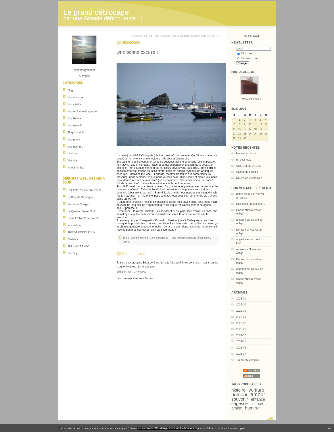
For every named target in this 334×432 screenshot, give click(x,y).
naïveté (192, 237)
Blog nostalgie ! (76, 132)
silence (257, 404)
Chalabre (72, 239)
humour (239, 394)
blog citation (74, 104)
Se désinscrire (247, 58)
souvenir (239, 399)
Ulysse (240, 210)
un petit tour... (244, 159)
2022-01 (241, 329)
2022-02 (241, 323)
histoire (238, 390)
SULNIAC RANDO (78, 246)
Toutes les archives (247, 359)
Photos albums (243, 72)
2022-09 (241, 310)
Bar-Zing (72, 253)
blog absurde (75, 97)
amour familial (75, 167)
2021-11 (241, 341)
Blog (70, 90)
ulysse (240, 249)
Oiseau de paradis (247, 171)
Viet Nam (72, 160)
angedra (241, 219)
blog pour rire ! (75, 146)
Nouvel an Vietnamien (249, 178)
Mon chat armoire (251, 99)
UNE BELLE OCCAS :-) (250, 165)
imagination (204, 237)
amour (258, 394)
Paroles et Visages (78, 204)
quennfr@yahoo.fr (84, 70)
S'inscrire (244, 53)
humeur (252, 407)
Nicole (240, 203)
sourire (126, 241)
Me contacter (251, 35)
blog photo (73, 139)
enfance (258, 399)
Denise (240, 229)
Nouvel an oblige (246, 153)
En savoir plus (236, 428)
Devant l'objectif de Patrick (83, 218)
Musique (72, 153)
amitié (236, 408)
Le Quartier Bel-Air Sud (81, 211)
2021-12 (241, 335)
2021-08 (241, 347)
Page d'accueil (161, 35)
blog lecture (74, 118)
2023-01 (241, 298)
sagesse (239, 403)
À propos (84, 76)
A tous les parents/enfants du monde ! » (195, 35)
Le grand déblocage (96, 12)
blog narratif (74, 125)
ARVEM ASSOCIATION (81, 232)
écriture (256, 390)
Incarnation (74, 225)
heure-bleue (243, 193)
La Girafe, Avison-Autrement (84, 190)
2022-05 (241, 316)
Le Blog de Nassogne (80, 197)
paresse (182, 237)
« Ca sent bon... (141, 35)
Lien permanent (139, 237)
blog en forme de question (82, 111)
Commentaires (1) (159, 237)
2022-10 (241, 304)
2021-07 (241, 353)
